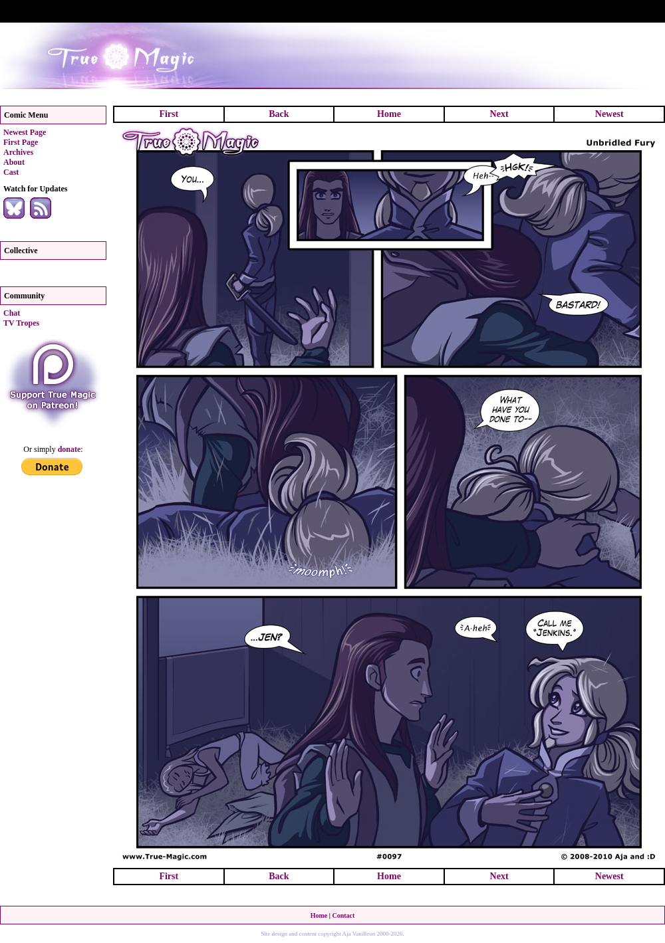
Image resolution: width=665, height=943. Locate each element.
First (168, 114)
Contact (343, 915)
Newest (609, 114)
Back (279, 114)
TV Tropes (21, 323)
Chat (11, 313)
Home (389, 114)
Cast (11, 172)
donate (69, 449)
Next (499, 114)
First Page (20, 142)
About (14, 162)
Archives (18, 152)
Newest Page (24, 132)
